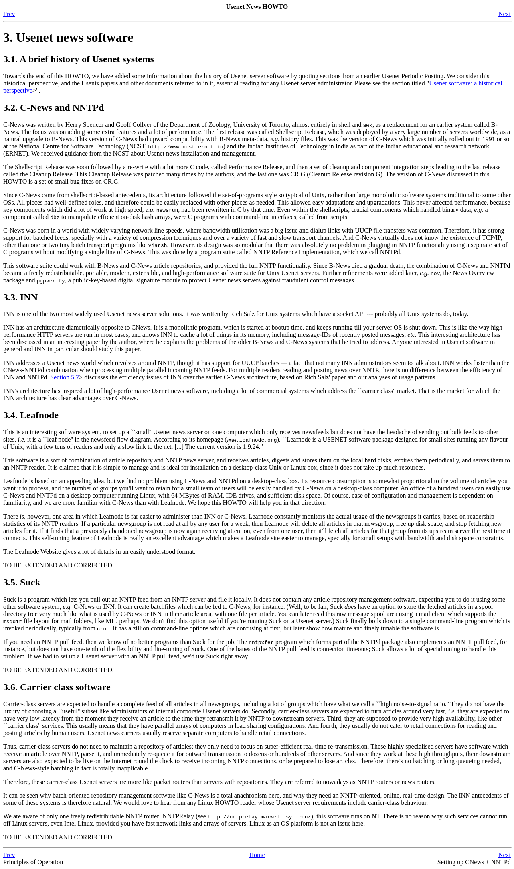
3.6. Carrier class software (57, 687)
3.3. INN (20, 297)
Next (504, 13)
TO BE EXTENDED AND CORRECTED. (58, 565)
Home (257, 854)
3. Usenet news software (68, 37)
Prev (9, 13)
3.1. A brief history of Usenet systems (78, 59)
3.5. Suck (21, 582)
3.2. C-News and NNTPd (53, 107)
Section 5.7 (64, 377)
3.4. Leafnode (31, 415)
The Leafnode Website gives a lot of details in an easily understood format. (99, 551)
